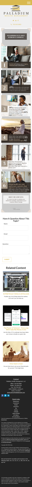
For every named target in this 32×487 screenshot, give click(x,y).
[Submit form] (7, 259)
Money (16, 410)
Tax (16, 408)
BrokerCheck (4, 419)
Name (6, 224)
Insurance (16, 406)
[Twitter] (13, 21)
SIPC (29, 450)
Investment (16, 403)
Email (5, 234)
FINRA (26, 450)
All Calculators (16, 417)
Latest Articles (16, 413)
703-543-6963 (16, 24)
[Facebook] (2, 395)
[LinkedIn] (15, 21)
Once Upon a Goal (16, 364)
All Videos (16, 415)
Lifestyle (16, 411)
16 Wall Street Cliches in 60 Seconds (16, 294)
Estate (16, 405)
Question (5, 244)
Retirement (16, 401)
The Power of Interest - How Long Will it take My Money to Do (16, 329)
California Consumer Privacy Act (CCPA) (14, 439)
